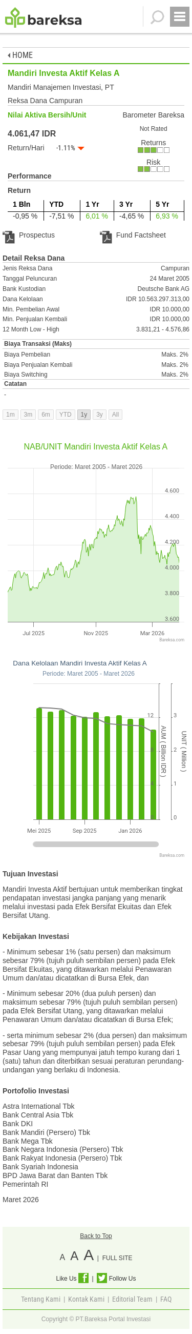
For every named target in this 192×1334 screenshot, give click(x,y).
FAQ (166, 1299)
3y (99, 414)
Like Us (72, 1278)
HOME (20, 55)
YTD (65, 414)
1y (84, 414)
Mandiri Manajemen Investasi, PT (61, 87)
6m (45, 414)
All (115, 414)
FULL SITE (117, 1258)
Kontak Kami (86, 1299)
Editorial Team (132, 1299)
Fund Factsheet (133, 235)
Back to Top (96, 1236)
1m (10, 414)
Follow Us (116, 1278)
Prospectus (29, 235)
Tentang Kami (40, 1299)
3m (28, 414)
